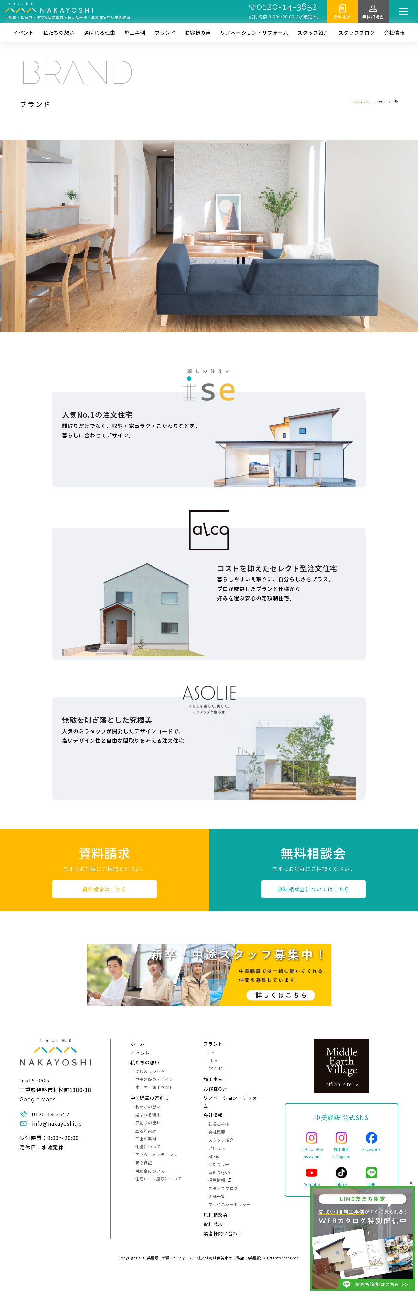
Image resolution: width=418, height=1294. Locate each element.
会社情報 (394, 32)
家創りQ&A (219, 1172)
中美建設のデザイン (154, 1079)
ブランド (165, 32)
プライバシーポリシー (229, 1204)
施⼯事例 (134, 32)
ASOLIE (215, 1068)
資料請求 (342, 16)
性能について (148, 1146)
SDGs (213, 1156)
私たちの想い (58, 32)
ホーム (137, 1043)
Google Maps (38, 1100)
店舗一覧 (216, 1196)
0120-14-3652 (286, 6)
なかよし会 (218, 1164)
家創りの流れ (148, 1122)
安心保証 (143, 1162)
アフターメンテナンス (156, 1154)
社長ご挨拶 (219, 1124)
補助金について (150, 1171)
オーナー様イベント (154, 1087)
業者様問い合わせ (223, 1233)
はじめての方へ (150, 1071)
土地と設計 (145, 1130)
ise (211, 1052)
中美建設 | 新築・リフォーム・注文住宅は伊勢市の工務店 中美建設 (202, 1257)
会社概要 (216, 1132)
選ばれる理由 (99, 32)
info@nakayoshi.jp (57, 1123)
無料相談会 (373, 16)
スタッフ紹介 (313, 32)
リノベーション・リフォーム (254, 32)
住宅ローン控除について (158, 1178)
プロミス (216, 1148)
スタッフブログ (356, 32)
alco (212, 1060)
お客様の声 (198, 32)
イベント (23, 32)
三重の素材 (145, 1138)
